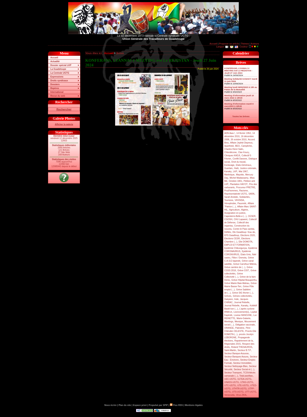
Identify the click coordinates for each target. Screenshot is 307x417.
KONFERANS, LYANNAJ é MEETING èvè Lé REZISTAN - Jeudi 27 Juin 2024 (238, 70)
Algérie (244, 210)
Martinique (229, 174)
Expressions (56, 77)
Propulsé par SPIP (158, 405)
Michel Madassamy (239, 178)
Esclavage (229, 165)
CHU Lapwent (241, 219)
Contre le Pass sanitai (243, 229)
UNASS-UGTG (231, 382)
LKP (235, 171)
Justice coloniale (248, 168)
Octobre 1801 (235, 181)
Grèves (227, 296)
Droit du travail (238, 162)
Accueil (213, 44)
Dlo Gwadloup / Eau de (243, 232)
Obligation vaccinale (245, 325)
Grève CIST (243, 270)
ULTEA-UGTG (244, 379)
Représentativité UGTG (235, 194)
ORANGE (229, 328)
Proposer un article (229, 44)
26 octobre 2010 (238, 139)
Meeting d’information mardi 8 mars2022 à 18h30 (238, 105)
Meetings (228, 321)
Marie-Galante (244, 318)
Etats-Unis (246, 254)
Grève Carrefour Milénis (244, 264)
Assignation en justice (234, 213)
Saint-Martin (230, 350)
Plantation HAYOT (239, 184)
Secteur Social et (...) (244, 369)
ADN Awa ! (229, 133)
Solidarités (244, 197)
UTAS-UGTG (246, 382)
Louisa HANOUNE (243, 315)
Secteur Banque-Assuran (236, 353)
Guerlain (228, 168)
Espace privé (140, 405)
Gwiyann (228, 299)
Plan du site (125, 405)
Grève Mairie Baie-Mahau (236, 283)
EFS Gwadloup (231, 235)
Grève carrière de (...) (234, 267)
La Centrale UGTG (59, 73)
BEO (237, 146)
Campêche (246, 146)
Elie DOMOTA (245, 242)
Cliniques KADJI (232, 155)
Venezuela (229, 395)
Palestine (239, 328)
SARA (252, 194)
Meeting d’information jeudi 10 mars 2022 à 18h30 (239, 96)
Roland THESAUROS (241, 347)
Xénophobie (230, 203)
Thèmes (245, 44)
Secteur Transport (233, 372)
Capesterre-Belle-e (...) (235, 216)
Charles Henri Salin (233, 149)
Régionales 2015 (232, 344)
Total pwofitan (246, 376)
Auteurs (255, 44)
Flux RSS (176, 405)
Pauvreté (241, 203)
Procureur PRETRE (245, 187)
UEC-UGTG (230, 379)
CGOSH (228, 219)
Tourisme (228, 200)
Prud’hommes (231, 190)
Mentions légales (194, 405)
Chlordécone (230, 152)
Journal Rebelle (241, 302)
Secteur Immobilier (242, 363)
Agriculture (234, 210)
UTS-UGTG (237, 392)
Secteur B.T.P (244, 350)
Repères (54, 88)
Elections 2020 (247, 235)
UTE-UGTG (243, 385)
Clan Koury (243, 152)
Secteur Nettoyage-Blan (236, 366)
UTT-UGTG (250, 392)
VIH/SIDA (239, 200)
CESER (251, 216)
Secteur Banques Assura (236, 356)
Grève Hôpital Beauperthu (243, 280)
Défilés (227, 232)
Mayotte (240, 174)
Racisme (243, 190)
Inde (236, 299)
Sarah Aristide (231, 197)
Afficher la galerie (64, 124)
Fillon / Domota (239, 258)
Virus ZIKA (241, 395)
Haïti (236, 168)
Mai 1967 (243, 171)
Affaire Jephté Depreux (241, 143)
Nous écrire (110, 405)
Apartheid (229, 146)
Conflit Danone (240, 159)
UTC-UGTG (230, 385)
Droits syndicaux (59, 80)
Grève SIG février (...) (242, 293)
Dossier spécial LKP (60, 65)
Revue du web (57, 96)
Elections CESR (232, 238)
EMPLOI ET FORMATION (236, 245)
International (56, 92)
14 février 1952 (243, 133)
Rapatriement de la (244, 341)
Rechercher (63, 109)
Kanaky (228, 171)
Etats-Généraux (243, 165)
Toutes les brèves (240, 116)
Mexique (239, 321)
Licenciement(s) (241, 312)
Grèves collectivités (242, 296)
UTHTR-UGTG (239, 388)
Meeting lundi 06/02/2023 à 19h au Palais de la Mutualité (240, 88)
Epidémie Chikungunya (235, 248)
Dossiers (54, 84)
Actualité (54, 61)
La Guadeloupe (58, 69)
